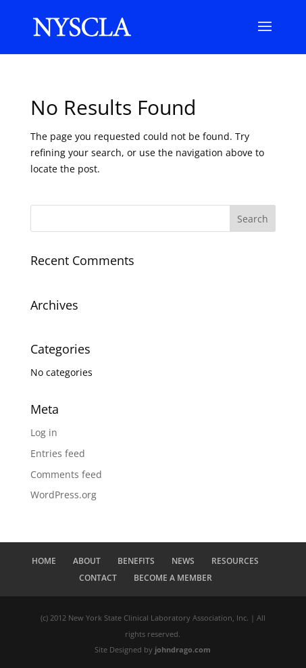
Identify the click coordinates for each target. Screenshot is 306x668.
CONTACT (98, 577)
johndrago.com (183, 649)
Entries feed (57, 453)
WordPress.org (63, 494)
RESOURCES (235, 561)
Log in (43, 432)
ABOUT (87, 561)
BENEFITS (136, 561)
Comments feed (66, 474)
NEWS (183, 561)
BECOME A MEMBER (173, 577)
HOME (44, 561)
